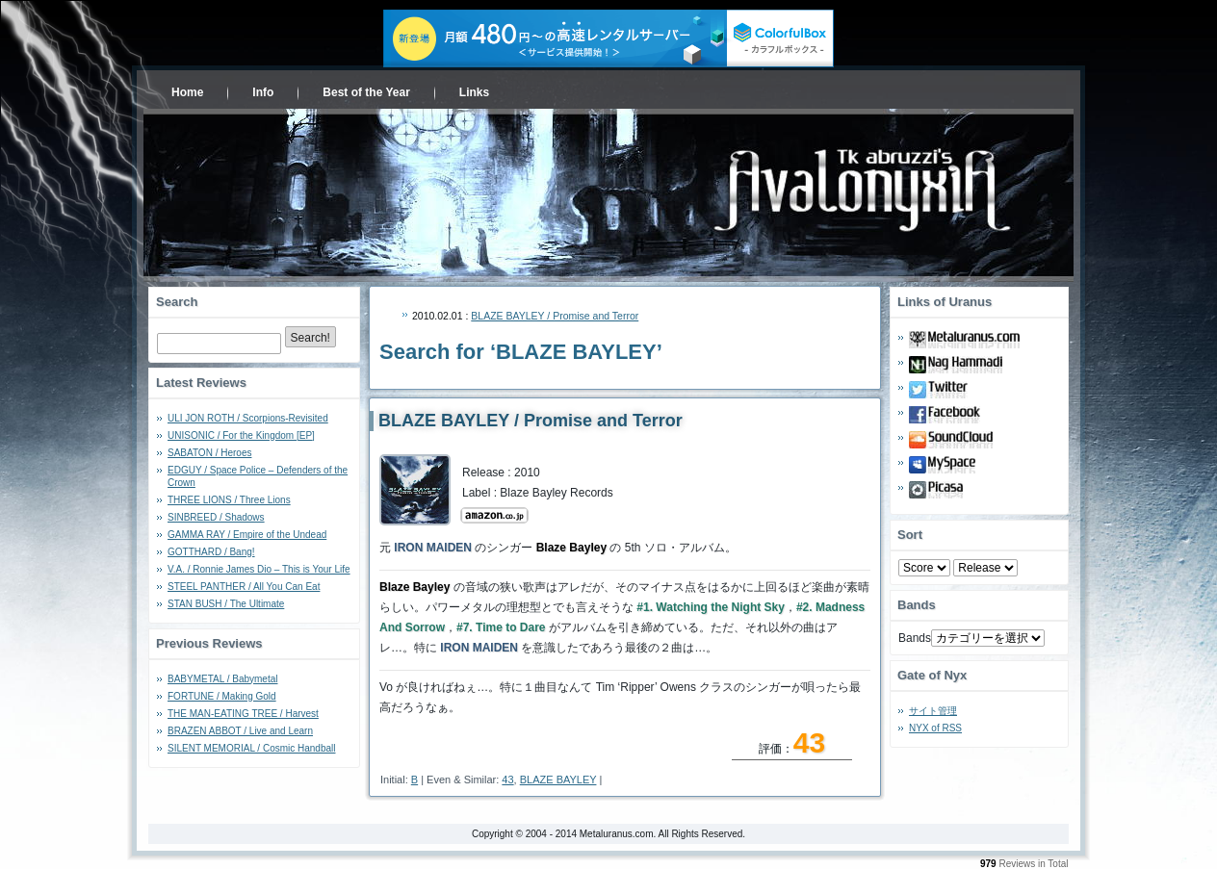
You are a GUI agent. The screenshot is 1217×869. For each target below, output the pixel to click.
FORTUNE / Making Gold (222, 696)
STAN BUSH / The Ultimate (226, 604)
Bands (914, 638)
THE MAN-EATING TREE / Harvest (243, 713)
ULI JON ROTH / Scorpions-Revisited (248, 418)
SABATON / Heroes (209, 452)
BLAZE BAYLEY (558, 779)
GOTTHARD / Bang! (211, 552)
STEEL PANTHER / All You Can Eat (244, 586)
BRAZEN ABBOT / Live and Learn (240, 731)
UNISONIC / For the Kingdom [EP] (241, 435)
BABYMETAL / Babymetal (223, 679)
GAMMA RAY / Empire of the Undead (247, 534)
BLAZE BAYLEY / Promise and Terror (554, 315)
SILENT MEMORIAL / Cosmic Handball (252, 748)
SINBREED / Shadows (216, 517)
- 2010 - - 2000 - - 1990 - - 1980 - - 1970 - (985, 567)
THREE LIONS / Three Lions (229, 500)
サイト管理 (933, 710)
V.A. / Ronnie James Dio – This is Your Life (259, 569)
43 (507, 779)
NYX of (935, 728)
